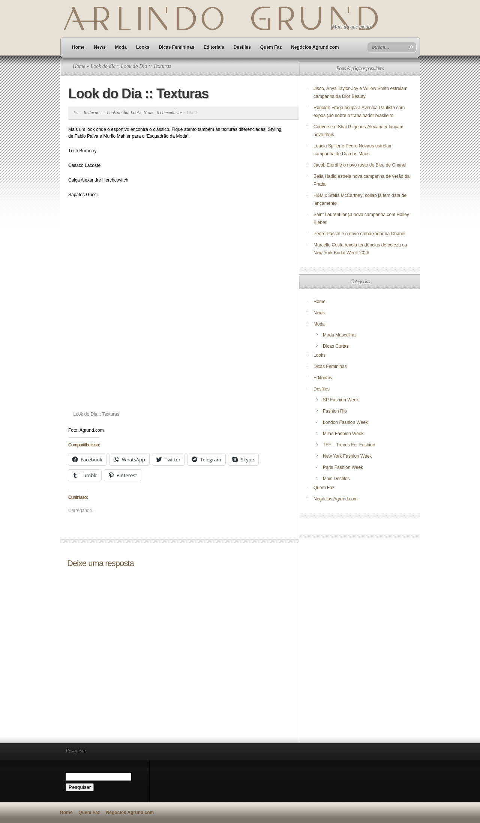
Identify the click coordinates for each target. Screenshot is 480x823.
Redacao (91, 112)
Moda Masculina (339, 335)
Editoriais (214, 47)
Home (78, 47)
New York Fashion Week (347, 456)
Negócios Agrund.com (315, 47)
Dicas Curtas (336, 346)
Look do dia (103, 66)
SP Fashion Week (341, 399)
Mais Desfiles (336, 478)
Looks (142, 47)
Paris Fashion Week (343, 467)
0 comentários (169, 112)
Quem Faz (271, 47)
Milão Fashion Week (343, 433)
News (99, 47)
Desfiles (242, 47)
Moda (121, 47)
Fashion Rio (335, 411)
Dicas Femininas (176, 47)
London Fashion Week (345, 422)
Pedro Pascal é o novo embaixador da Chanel (360, 233)
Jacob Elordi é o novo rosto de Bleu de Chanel (360, 165)
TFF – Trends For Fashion (349, 445)
